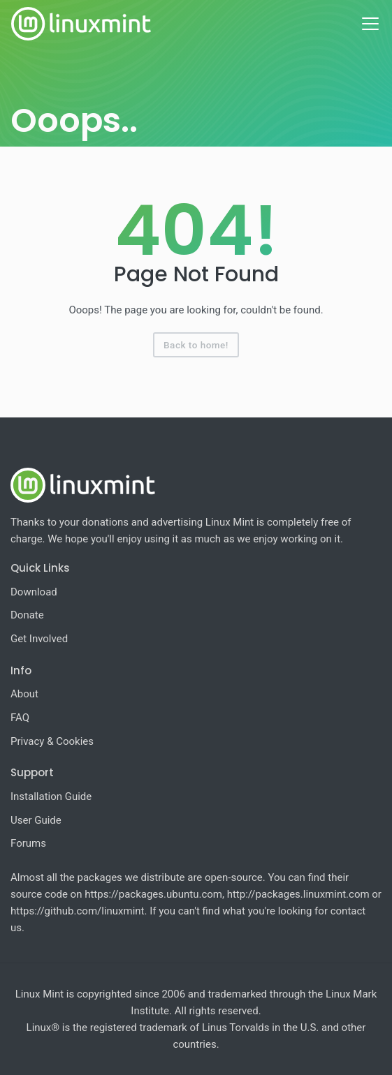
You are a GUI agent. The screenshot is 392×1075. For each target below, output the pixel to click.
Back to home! (196, 344)
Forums (28, 843)
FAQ (19, 717)
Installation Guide (51, 796)
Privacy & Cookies (52, 741)
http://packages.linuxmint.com (298, 894)
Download (33, 592)
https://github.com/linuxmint (77, 911)
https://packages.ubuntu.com (153, 894)
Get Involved (39, 638)
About (24, 694)
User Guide (35, 820)
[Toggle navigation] (370, 23)
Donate (27, 615)
